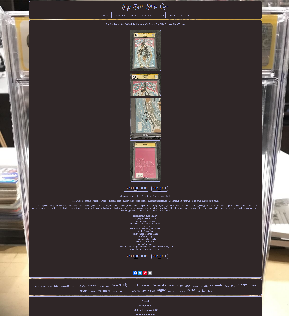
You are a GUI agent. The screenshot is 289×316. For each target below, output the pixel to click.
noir (128, 291)
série (191, 290)
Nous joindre (145, 305)
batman (146, 285)
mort (121, 291)
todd (253, 285)
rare (56, 286)
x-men (151, 290)
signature (131, 284)
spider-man (205, 290)
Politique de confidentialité (145, 310)
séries (115, 291)
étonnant (195, 286)
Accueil (145, 301)
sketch (73, 286)
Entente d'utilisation (145, 314)
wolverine (82, 286)
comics (179, 286)
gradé (50, 286)
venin (187, 285)
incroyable (65, 286)
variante (216, 285)
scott (107, 286)
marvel (243, 285)
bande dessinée (40, 286)
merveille (204, 286)
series (92, 285)
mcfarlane (104, 290)
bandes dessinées (163, 285)
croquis (93, 291)
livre (227, 286)
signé (161, 290)
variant (84, 290)
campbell (171, 291)
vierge (101, 286)
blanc (233, 286)
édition (181, 291)
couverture (139, 290)
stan (116, 285)
